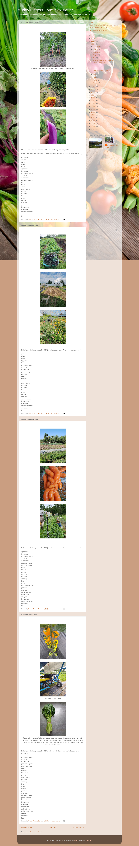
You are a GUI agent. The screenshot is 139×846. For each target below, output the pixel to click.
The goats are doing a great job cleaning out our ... (103, 61)
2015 (93, 106)
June (95, 74)
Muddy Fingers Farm (112, 146)
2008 (93, 126)
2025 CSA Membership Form (98, 30)
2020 (93, 92)
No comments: (56, 219)
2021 (93, 89)
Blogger (89, 840)
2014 (93, 109)
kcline (76, 840)
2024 (93, 41)
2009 (93, 123)
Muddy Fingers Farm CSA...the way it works (103, 25)
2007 (93, 129)
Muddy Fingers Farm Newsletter (45, 10)
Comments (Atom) (36, 832)
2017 (93, 100)
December (96, 46)
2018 (93, 98)
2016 (93, 103)
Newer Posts (27, 827)
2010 (93, 121)
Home (53, 827)
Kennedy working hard (100, 71)
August (95, 55)
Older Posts (78, 827)
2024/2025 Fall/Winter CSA (98, 27)
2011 (93, 118)
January (96, 83)
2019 (93, 95)
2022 (93, 86)
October (96, 49)
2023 (93, 44)
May (94, 77)
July (94, 58)
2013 (93, 112)
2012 (93, 115)
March (95, 80)
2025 (93, 38)
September (97, 52)
